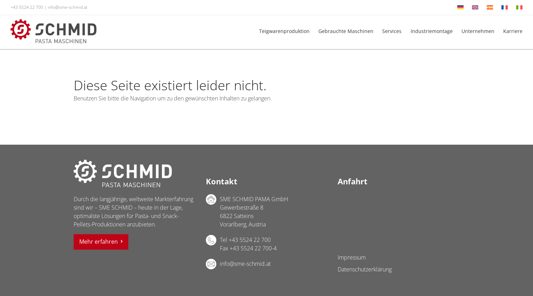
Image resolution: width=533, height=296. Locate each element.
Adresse (211, 199)
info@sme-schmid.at (67, 7)
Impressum (352, 257)
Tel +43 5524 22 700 (245, 240)
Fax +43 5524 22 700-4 (248, 248)
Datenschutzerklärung (365, 269)
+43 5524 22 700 (27, 7)
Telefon (211, 240)
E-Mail (211, 264)
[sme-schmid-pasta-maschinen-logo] (53, 22)
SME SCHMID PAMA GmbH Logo (123, 173)
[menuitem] (460, 7)
